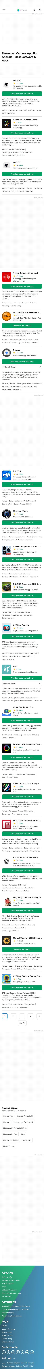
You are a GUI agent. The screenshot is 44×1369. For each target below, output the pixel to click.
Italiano (19, 1366)
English (17, 1363)
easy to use (31, 774)
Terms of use (7, 1332)
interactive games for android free (21, 656)
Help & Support (8, 1284)
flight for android (30, 501)
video (11, 303)
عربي (4, 1363)
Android (4, 110)
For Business (6, 1296)
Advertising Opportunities (12, 1316)
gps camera (24, 1007)
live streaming (16, 306)
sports (29, 537)
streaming (5, 306)
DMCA (4, 1326)
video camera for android (29, 340)
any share (5, 386)
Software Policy (8, 1313)
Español (24, 1363)
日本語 (25, 1366)
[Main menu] (4, 10)
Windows (5, 383)
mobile (39, 110)
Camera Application (15, 501)
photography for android (17, 110)
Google (29, 188)
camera (17, 303)
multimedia (31, 110)
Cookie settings (8, 1342)
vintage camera (22, 814)
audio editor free (31, 698)
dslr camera (28, 615)
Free (10, 735)
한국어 (31, 1366)
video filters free (7, 701)
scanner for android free (17, 925)
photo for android (8, 891)
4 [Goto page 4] (30, 1016)
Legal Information (8, 1329)
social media (19, 698)
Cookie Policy (7, 1339)
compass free (29, 1004)
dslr (3, 113)
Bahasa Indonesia (8, 1366)
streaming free (7, 504)
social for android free (17, 149)
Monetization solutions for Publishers (16, 1306)
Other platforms (22, 367)
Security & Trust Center (11, 1280)
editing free (38, 701)
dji (30, 504)
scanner (31, 925)
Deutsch (10, 1363)
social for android (26, 152)
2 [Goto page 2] (13, 1016)
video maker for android (20, 851)
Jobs (4, 1287)
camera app (10, 113)
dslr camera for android (21, 612)
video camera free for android (12, 888)
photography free (8, 191)
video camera (13, 340)
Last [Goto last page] (22, 1023)
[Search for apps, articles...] (34, 10)
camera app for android (10, 152)
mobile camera (7, 777)
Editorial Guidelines (9, 1290)
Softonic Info (7, 1277)
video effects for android (23, 701)
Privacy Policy (7, 1335)
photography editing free (17, 885)
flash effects (34, 577)
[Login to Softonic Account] (40, 10)
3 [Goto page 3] (22, 1016)
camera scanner (7, 928)
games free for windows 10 (11, 389)
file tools (27, 735)
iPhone (19, 383)
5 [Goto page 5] (39, 1016)
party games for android (24, 191)
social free (21, 155)
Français (31, 1363)
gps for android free (16, 1004)
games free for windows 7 (32, 383)
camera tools (19, 928)
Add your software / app (11, 1293)
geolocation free (7, 1007)
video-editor (29, 888)
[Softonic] (22, 10)
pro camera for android (30, 343)
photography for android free (12, 615)
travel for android (8, 659)
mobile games (15, 386)
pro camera (6, 343)
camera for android (8, 155)
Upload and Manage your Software (15, 1309)
